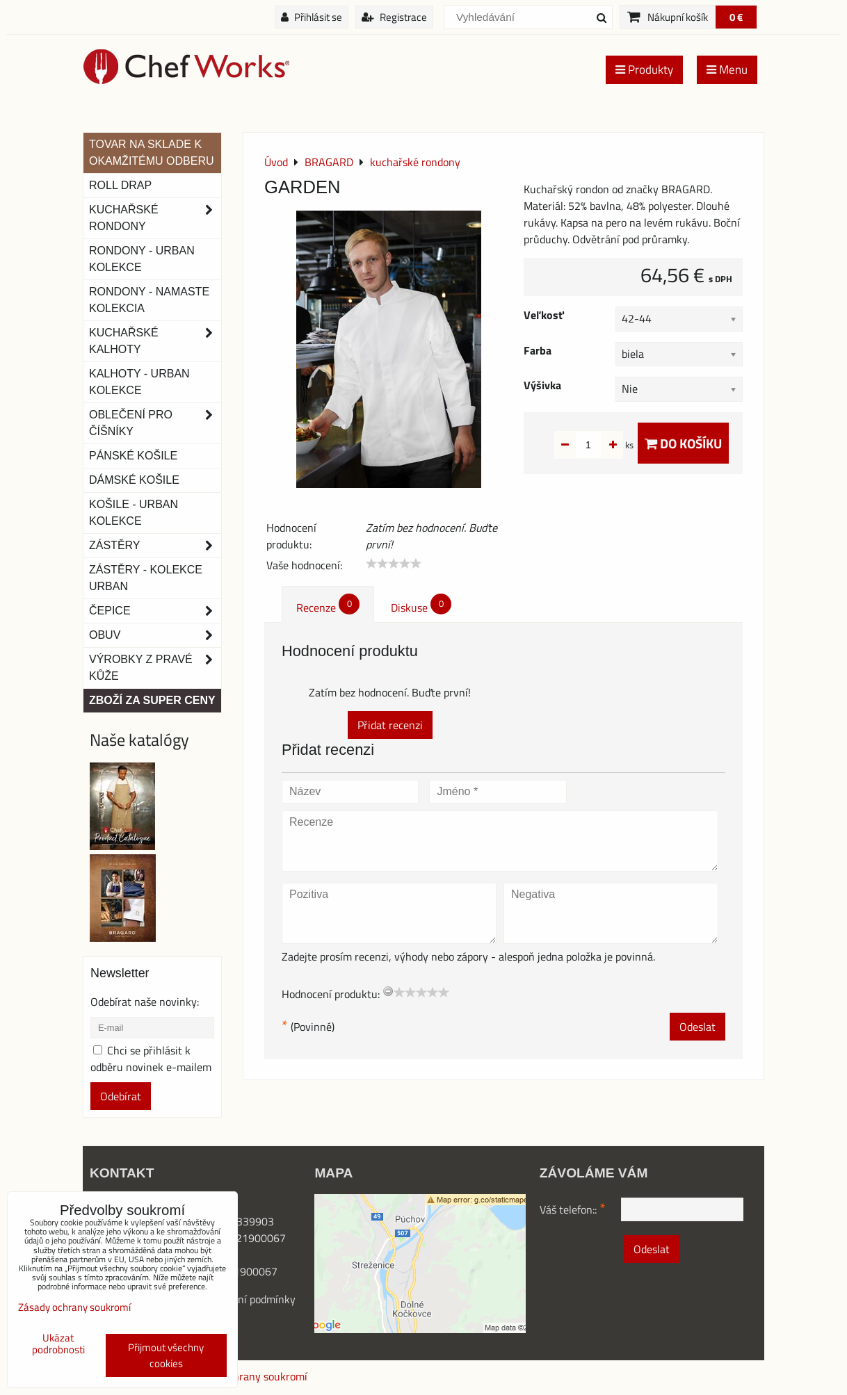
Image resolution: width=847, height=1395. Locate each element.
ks (607, 445)
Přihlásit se (311, 17)
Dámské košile (134, 480)
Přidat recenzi (390, 725)
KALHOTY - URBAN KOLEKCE (139, 382)
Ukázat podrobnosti (58, 1343)
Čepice (155, 611)
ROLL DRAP (120, 185)
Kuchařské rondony (155, 218)
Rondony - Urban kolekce (142, 259)
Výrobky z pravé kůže (155, 668)
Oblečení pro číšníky (155, 423)
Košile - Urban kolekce (133, 512)
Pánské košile (133, 456)
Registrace (394, 17)
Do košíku (683, 443)
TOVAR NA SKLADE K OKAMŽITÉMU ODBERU (151, 152)
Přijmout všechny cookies (166, 1355)
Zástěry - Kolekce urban (145, 578)
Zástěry (155, 545)
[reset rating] (388, 991)
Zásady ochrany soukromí (246, 1376)
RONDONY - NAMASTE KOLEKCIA (149, 300)
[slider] (393, 563)
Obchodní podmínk (246, 1299)
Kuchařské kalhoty (155, 341)
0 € (736, 17)
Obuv (155, 635)
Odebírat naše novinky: (144, 1001)
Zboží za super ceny (152, 700)
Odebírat (120, 1096)
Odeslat (697, 1026)
